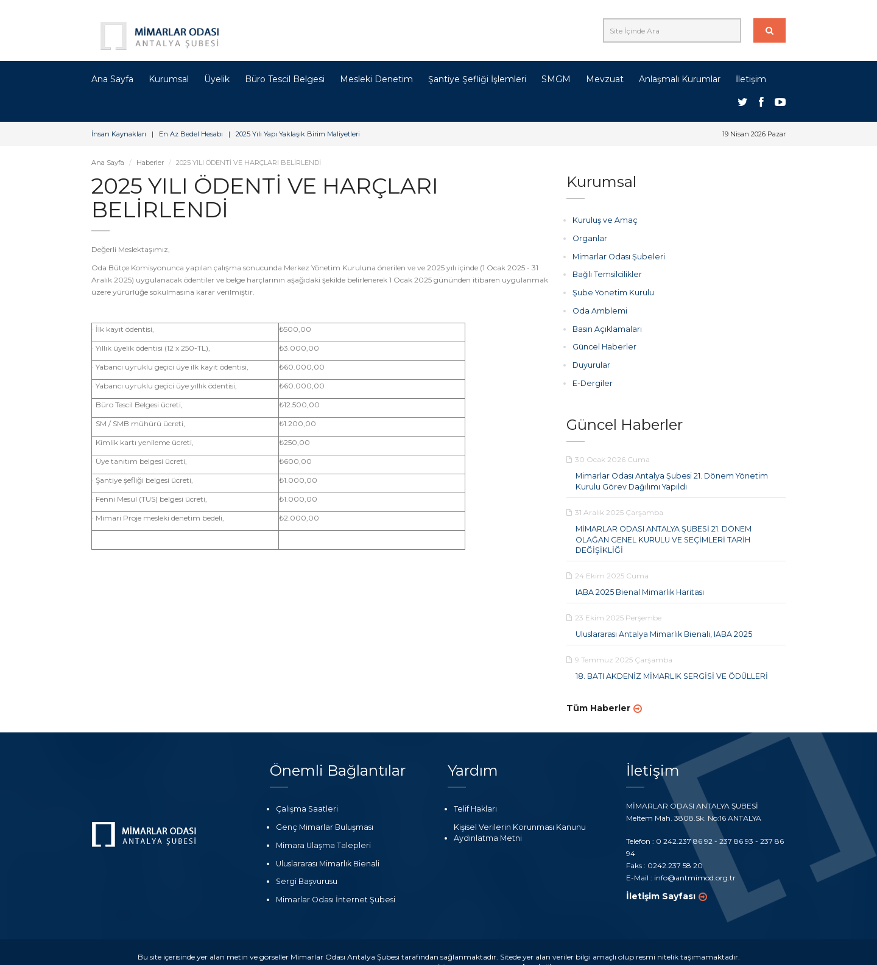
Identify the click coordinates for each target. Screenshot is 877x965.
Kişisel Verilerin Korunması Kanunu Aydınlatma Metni (515, 814)
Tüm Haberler (598, 691)
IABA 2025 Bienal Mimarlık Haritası (637, 576)
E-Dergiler (590, 379)
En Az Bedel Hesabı (191, 134)
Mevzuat (605, 79)
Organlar (588, 237)
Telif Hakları (474, 791)
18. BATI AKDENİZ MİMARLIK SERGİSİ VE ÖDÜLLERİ (670, 659)
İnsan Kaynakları (118, 134)
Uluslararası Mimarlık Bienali (326, 845)
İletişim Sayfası (661, 878)
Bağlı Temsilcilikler (604, 273)
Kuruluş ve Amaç (602, 220)
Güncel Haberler (600, 344)
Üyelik (217, 79)
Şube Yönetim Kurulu (609, 291)
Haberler (150, 162)
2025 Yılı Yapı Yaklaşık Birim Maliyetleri (298, 134)
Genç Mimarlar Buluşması (322, 809)
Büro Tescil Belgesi (285, 79)
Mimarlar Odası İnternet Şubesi (331, 880)
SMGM (556, 79)
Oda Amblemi (597, 309)
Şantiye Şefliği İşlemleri (477, 79)
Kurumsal (169, 79)
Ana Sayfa (112, 79)
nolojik (531, 947)
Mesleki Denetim (376, 79)
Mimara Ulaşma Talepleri (320, 827)
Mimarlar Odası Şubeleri (614, 255)
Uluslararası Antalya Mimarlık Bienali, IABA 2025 (661, 617)
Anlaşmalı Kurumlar (679, 79)
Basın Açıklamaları (605, 326)
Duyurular (591, 362)
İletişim (751, 79)
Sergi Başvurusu (305, 863)
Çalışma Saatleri (304, 791)
